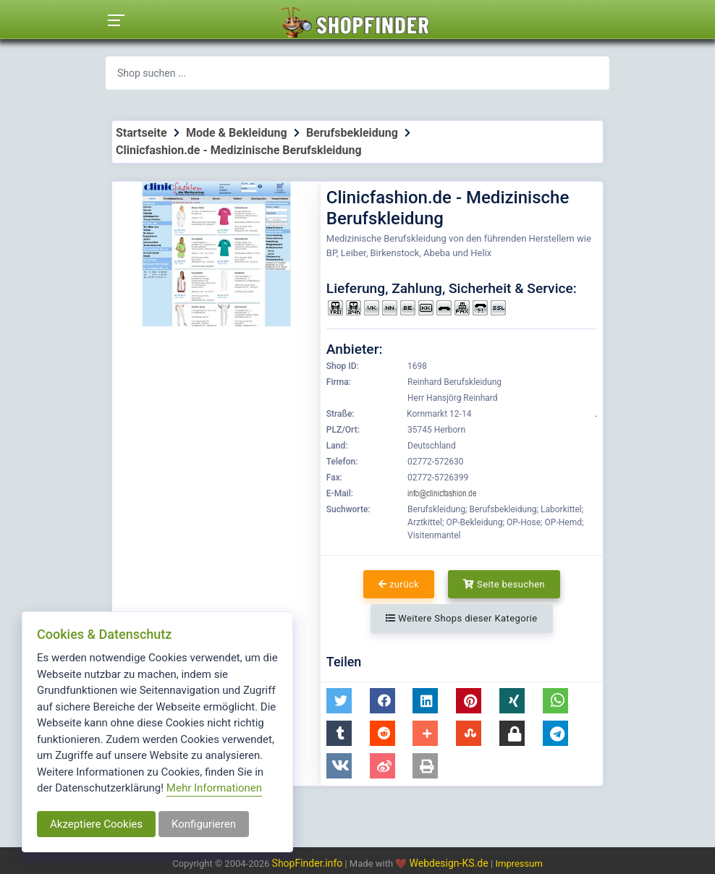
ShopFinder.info (307, 863)
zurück (398, 584)
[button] (339, 700)
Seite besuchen (504, 584)
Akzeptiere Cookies (96, 824)
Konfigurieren (204, 824)
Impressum (518, 863)
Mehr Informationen (214, 787)
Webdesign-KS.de (450, 863)
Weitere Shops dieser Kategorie (461, 618)
